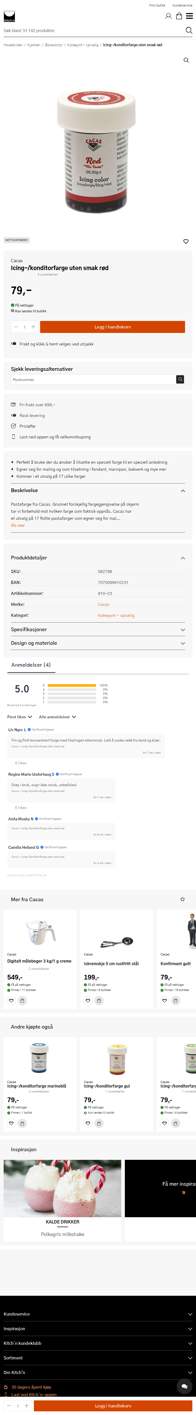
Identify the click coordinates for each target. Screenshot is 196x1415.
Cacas (17, 261)
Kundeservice (182, 5)
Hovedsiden (13, 44)
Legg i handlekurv (113, 327)
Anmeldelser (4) (31, 664)
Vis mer (18, 525)
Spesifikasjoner (29, 629)
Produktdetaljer (29, 557)
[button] (182, 899)
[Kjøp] (22, 1000)
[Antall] (25, 326)
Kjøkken (33, 44)
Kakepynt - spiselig (83, 44)
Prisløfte (27, 426)
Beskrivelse (24, 490)
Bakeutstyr (54, 44)
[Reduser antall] (16, 326)
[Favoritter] (11, 1000)
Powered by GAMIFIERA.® (27, 875)
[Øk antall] (33, 326)
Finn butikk (157, 5)
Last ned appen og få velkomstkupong (55, 437)
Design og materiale (34, 643)
